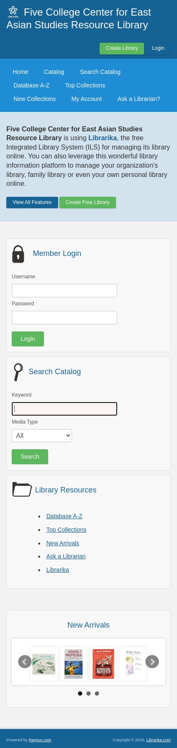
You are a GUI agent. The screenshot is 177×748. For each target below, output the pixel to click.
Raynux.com (40, 739)
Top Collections (85, 85)
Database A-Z (31, 85)
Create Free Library (88, 202)
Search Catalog (100, 71)
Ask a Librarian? (139, 98)
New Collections (34, 98)
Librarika (57, 569)
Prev (25, 662)
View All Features (32, 202)
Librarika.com (158, 739)
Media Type (25, 422)
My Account (86, 98)
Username (23, 277)
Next (152, 662)
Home (20, 71)
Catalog (54, 71)
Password (23, 304)
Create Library (122, 48)
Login (158, 48)
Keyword (22, 395)
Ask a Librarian (66, 556)
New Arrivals (62, 543)
